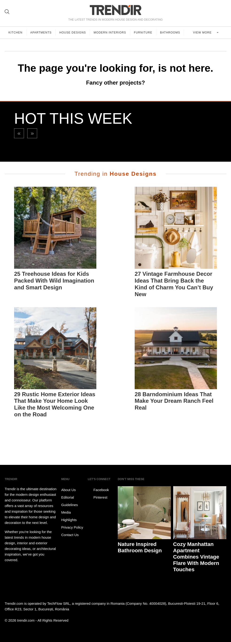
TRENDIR (115, 10)
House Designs (72, 32)
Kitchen (15, 32)
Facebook (98, 490)
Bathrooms (170, 32)
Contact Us (69, 535)
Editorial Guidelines (69, 501)
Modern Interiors (110, 32)
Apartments (41, 32)
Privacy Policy (72, 527)
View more (203, 32)
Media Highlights (69, 516)
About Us (68, 490)
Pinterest (97, 497)
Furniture (143, 32)
